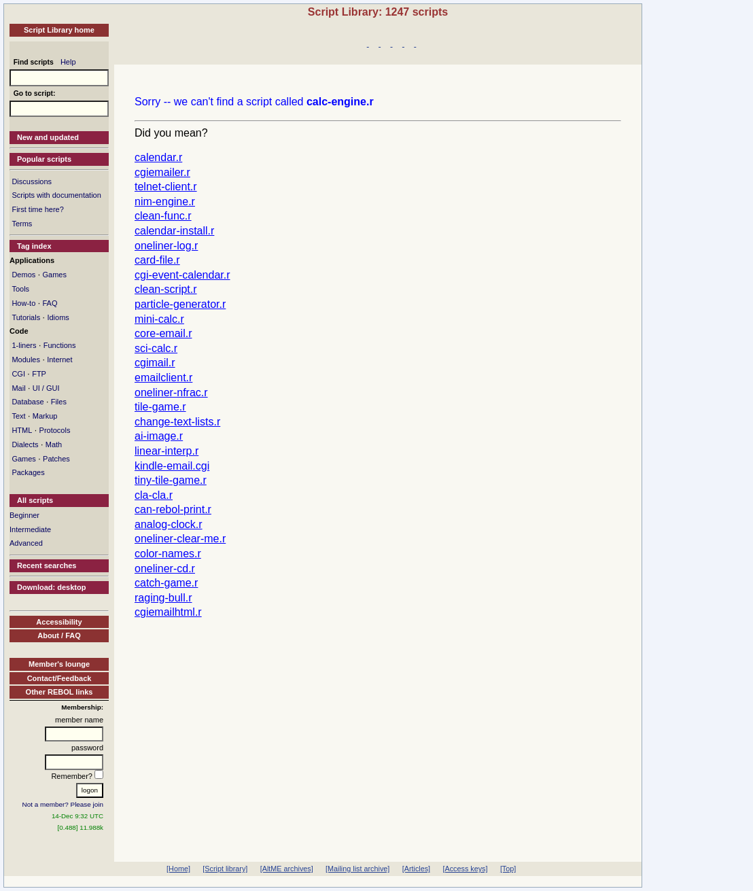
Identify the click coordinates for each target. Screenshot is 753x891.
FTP (39, 374)
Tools (20, 289)
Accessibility (59, 622)
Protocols (55, 430)
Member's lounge (59, 664)
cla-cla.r (154, 495)
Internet (59, 359)
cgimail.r (155, 362)
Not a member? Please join (63, 804)
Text (18, 416)
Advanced (26, 543)
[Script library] (225, 868)
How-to (23, 303)
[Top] (508, 868)
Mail (18, 388)
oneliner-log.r (166, 245)
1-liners (24, 345)
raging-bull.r (163, 598)
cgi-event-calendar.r (182, 275)
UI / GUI (46, 388)
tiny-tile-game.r (171, 480)
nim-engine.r (165, 201)
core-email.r (163, 333)
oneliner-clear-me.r (180, 538)
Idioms (58, 317)
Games (54, 274)
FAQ (49, 303)
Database (27, 402)
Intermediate (30, 529)
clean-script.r (166, 289)
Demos (23, 274)
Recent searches (46, 565)
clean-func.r (163, 216)
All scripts (35, 500)
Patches (56, 459)
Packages (28, 472)
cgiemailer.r (162, 172)
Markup (45, 416)
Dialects (25, 444)
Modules (26, 359)
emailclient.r (163, 377)
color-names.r (168, 553)
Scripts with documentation (56, 195)
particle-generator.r (180, 304)
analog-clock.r (169, 524)
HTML (22, 430)
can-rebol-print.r (173, 509)
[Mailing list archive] (357, 868)
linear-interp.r (166, 451)
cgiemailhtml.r (168, 612)
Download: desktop (51, 587)
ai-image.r (159, 436)
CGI (18, 374)
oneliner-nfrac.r (171, 392)
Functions (59, 345)
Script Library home (59, 30)
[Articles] (416, 868)
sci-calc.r (156, 348)
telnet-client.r (166, 186)
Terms (22, 224)
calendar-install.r (174, 231)
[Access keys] (464, 868)
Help (68, 62)
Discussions (32, 181)
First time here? (37, 209)
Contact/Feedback (59, 678)
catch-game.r (166, 583)
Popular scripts (44, 159)
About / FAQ (59, 635)
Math (54, 444)
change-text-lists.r (177, 421)
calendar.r (158, 157)
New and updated (48, 137)
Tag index (34, 246)
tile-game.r (160, 407)
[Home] (178, 868)
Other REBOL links (59, 692)
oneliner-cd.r (165, 568)
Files (59, 402)
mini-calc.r (159, 319)
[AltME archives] (286, 868)
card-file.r (157, 260)
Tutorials (26, 317)
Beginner (24, 515)
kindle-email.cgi (172, 466)
